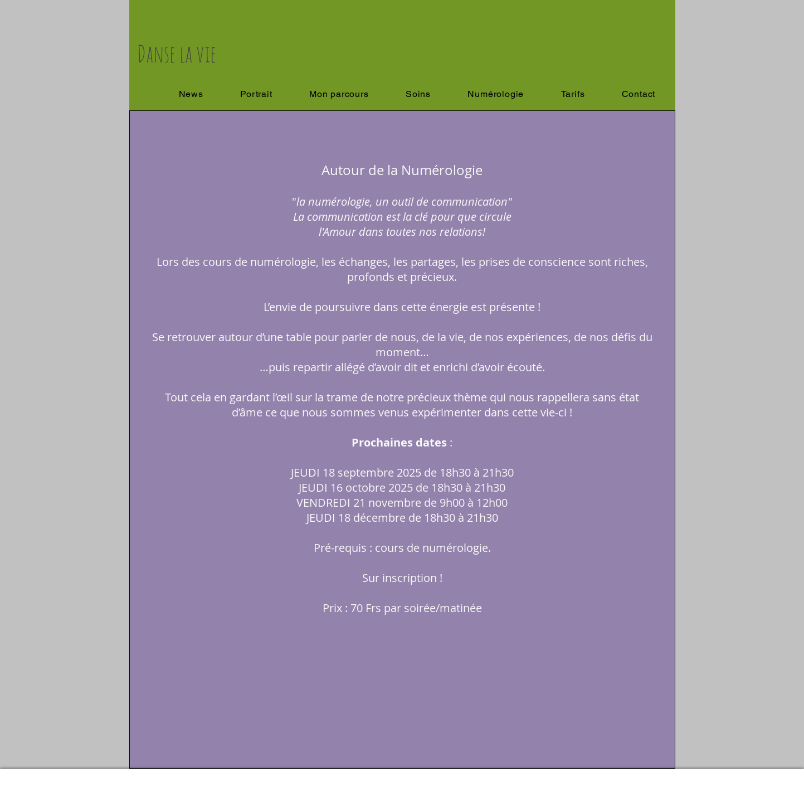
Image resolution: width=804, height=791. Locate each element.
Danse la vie (176, 53)
